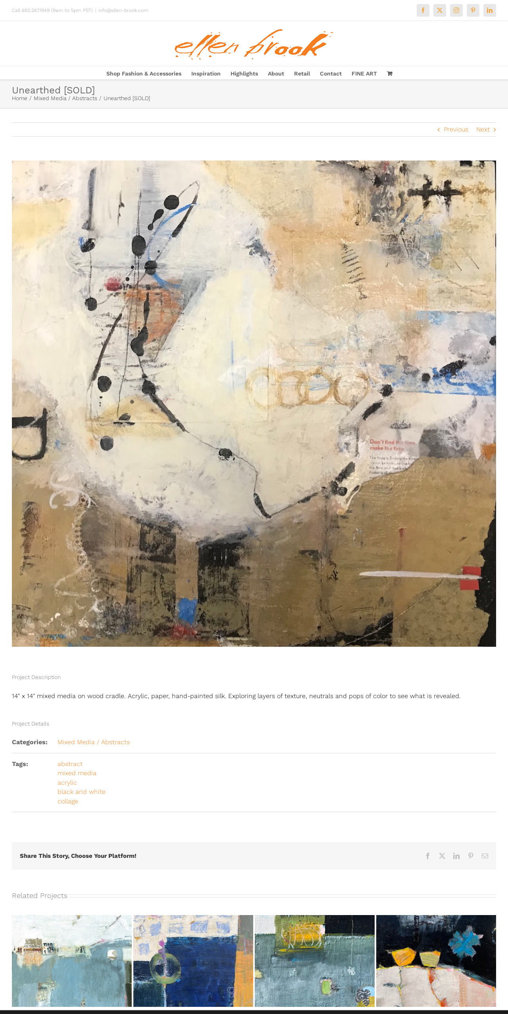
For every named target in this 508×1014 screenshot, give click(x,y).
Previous (456, 129)
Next (483, 129)
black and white (82, 791)
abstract (70, 764)
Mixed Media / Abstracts (94, 742)
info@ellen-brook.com (123, 10)
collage (68, 801)
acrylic (67, 782)
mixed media (77, 773)
